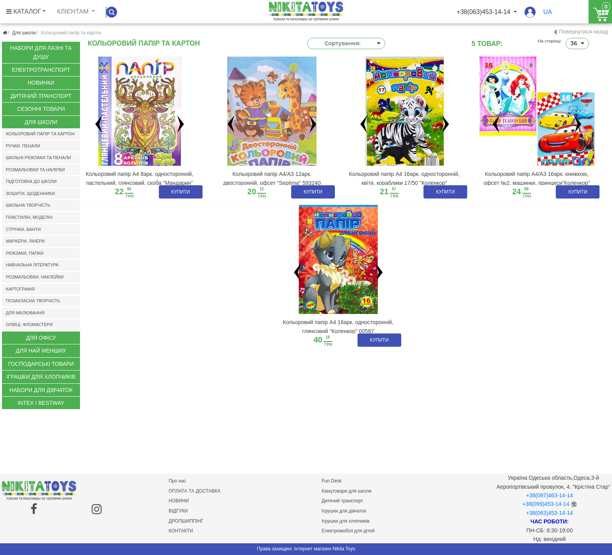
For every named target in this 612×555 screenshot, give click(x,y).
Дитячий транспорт (41, 96)
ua (547, 12)
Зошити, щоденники (30, 193)
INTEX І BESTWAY (41, 403)
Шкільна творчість (28, 205)
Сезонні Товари (41, 109)
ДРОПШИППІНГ (186, 521)
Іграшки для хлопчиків (40, 377)
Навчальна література (32, 264)
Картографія (20, 289)
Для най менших (41, 351)
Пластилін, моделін (29, 217)
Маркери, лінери (25, 241)
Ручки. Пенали (23, 146)
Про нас (177, 481)
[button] (530, 15)
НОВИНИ (179, 501)
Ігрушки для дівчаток (344, 511)
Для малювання (25, 312)
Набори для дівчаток (41, 390)
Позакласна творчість (33, 300)
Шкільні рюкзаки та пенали (38, 157)
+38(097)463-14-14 (549, 495)
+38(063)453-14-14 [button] (484, 12)
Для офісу (41, 338)
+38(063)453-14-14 (549, 513)
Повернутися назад (583, 31)
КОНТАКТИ (181, 531)
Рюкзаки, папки (24, 253)
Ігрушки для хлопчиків (346, 521)
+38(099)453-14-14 (545, 504)
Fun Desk (332, 481)
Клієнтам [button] (73, 11)
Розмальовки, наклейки (35, 277)
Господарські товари (41, 364)
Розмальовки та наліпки (35, 169)
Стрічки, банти (23, 229)
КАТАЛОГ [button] (23, 11)
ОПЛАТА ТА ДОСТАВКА (195, 491)
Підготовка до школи (31, 181)
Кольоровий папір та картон (40, 133)
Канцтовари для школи (347, 491)
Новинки (41, 83)
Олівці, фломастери (29, 324)
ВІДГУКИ (178, 511)
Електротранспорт (41, 70)
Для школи (24, 32)
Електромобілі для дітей (348, 531)
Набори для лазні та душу (40, 52)
